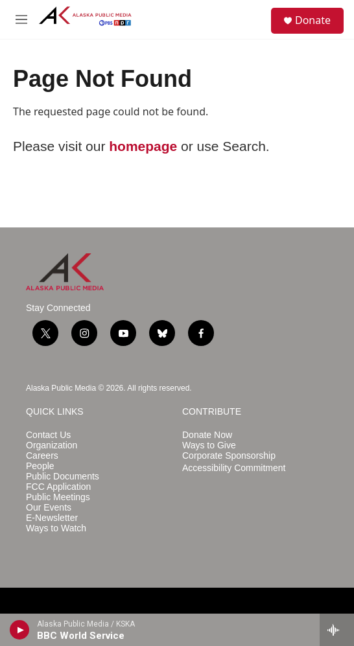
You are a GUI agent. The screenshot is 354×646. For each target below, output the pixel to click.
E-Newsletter (52, 518)
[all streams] (337, 630)
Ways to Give (209, 445)
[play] (20, 629)
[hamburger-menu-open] (21, 19)
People (40, 466)
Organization (51, 445)
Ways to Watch (56, 528)
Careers (42, 456)
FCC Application (58, 487)
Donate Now (207, 435)
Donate (313, 20)
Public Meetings (58, 497)
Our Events (48, 508)
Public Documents (62, 476)
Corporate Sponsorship (229, 456)
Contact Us (48, 435)
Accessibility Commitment (233, 468)
